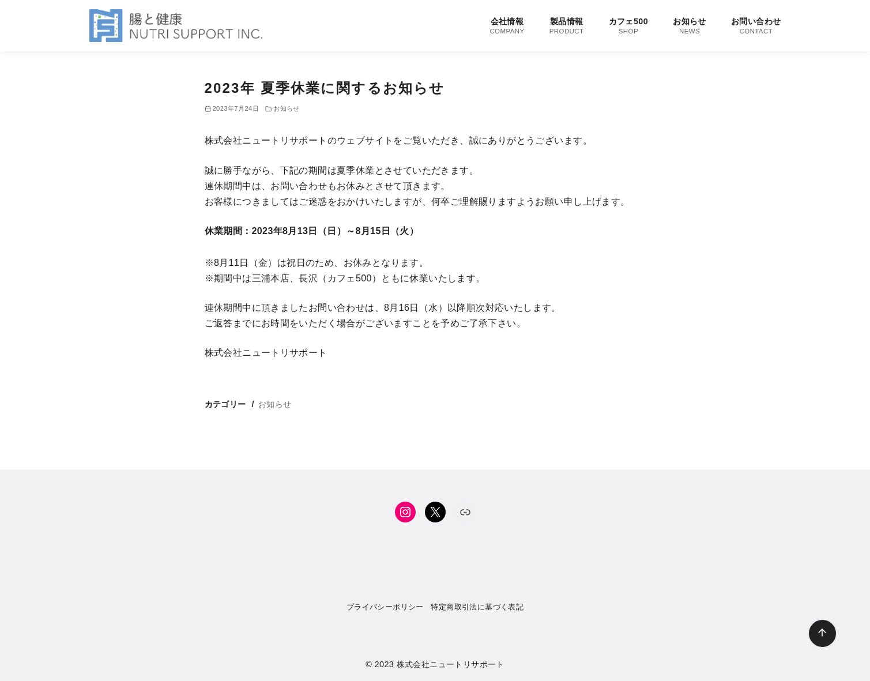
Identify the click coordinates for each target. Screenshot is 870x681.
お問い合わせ (756, 26)
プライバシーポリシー (385, 607)
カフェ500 (628, 26)
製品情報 (566, 26)
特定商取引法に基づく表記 (477, 607)
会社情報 (506, 26)
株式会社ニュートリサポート (450, 664)
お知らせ (689, 26)
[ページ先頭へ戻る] (822, 633)
